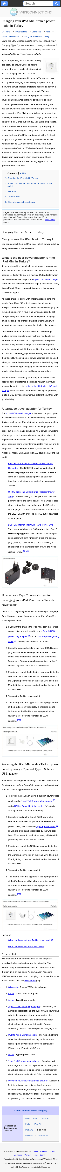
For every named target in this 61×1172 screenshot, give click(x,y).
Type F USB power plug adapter (36, 801)
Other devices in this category (21, 202)
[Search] (38, 3)
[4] (29, 635)
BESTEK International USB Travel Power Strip (31, 525)
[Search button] (56, 3)
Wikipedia (13, 987)
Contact (43, 1151)
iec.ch (11, 1000)
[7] (54, 800)
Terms (35, 1155)
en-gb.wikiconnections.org (20, 1151)
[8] (24, 551)
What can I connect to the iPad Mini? (26, 946)
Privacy (28, 1155)
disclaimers (50, 219)
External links (13, 196)
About (36, 1151)
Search (42, 1155)
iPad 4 (27, 1124)
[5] (15, 641)
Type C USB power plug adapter (24, 1006)
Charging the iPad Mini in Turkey (22, 178)
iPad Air (37, 1124)
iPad (27, 1118)
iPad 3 (45, 1118)
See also (11, 191)
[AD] (27, 551)
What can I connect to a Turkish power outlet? (30, 940)
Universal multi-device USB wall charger (27, 1081)
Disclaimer (18, 1155)
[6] (57, 826)
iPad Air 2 (29, 1130)
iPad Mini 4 (43, 1135)
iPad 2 (35, 1118)
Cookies (52, 1151)
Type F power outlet (45, 826)
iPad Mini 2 (29, 1135)
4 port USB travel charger (45, 279)
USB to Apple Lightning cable (28, 806)
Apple (11, 994)
